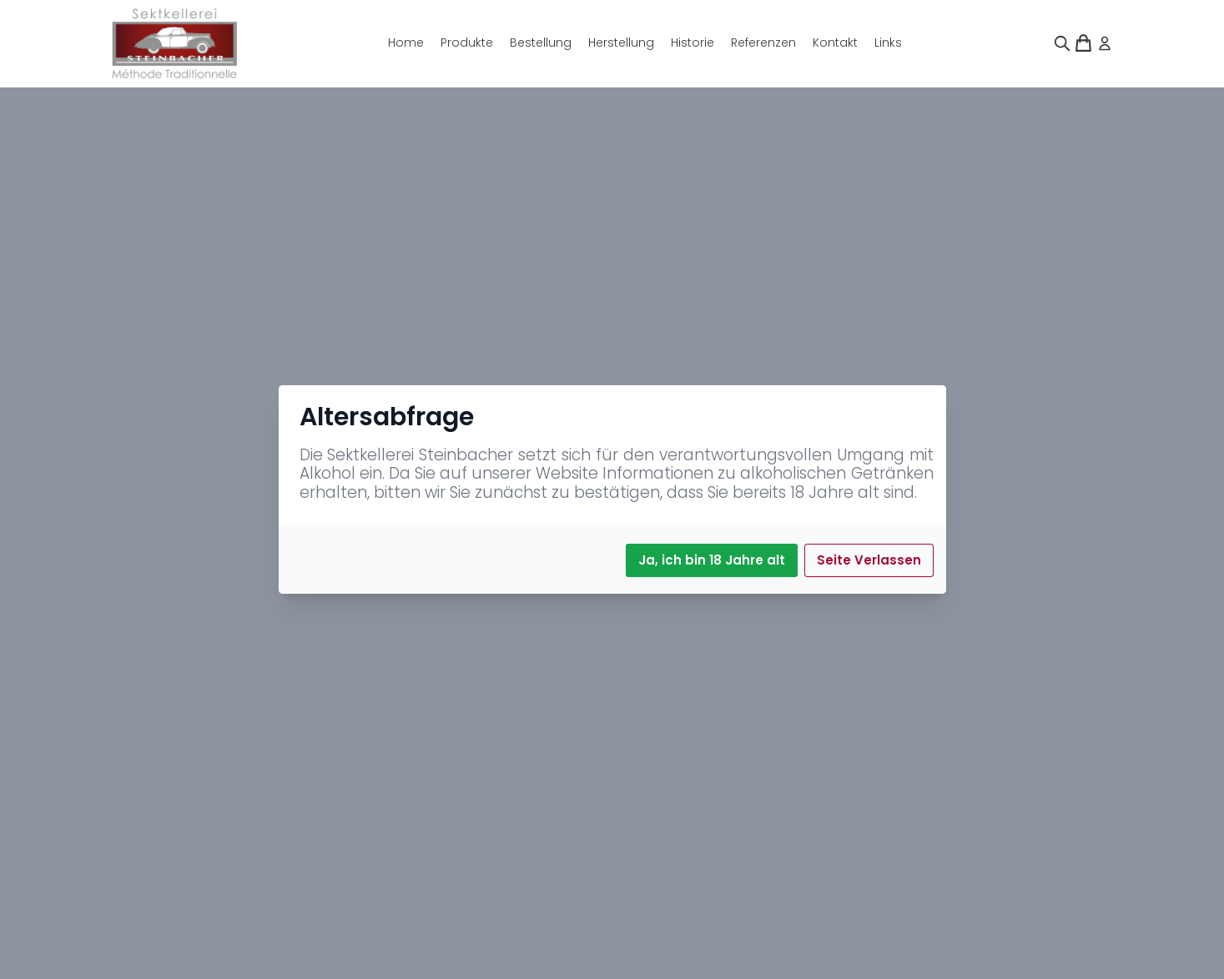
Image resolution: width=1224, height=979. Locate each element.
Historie (692, 42)
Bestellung (541, 42)
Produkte (467, 42)
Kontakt (835, 42)
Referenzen (763, 42)
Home (406, 42)
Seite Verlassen (869, 560)
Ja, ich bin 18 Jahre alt (711, 560)
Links (888, 42)
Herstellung (621, 42)
